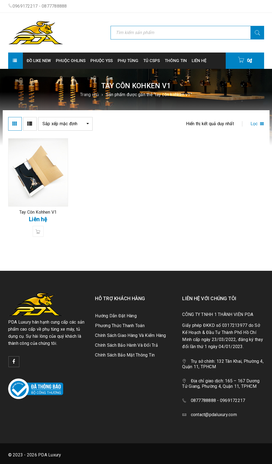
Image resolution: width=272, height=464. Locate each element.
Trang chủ (89, 94)
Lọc (254, 123)
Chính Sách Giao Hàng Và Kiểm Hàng (130, 335)
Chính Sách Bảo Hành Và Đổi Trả (126, 345)
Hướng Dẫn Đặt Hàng (116, 315)
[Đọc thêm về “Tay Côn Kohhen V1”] (38, 231)
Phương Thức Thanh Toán (120, 325)
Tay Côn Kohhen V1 (38, 212)
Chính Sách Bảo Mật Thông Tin (125, 355)
